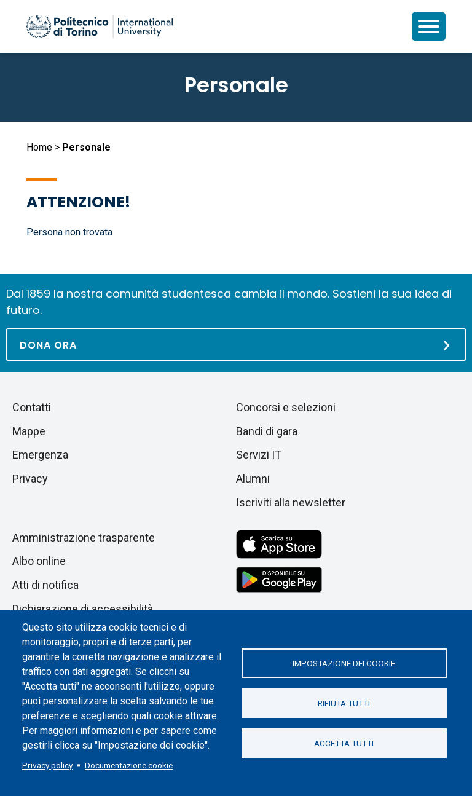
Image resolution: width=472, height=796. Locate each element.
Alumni (253, 478)
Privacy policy (47, 765)
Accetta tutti (344, 743)
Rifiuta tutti (344, 703)
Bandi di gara (266, 431)
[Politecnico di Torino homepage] (99, 26)
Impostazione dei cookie (344, 663)
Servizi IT (258, 454)
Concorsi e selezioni (286, 407)
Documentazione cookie (129, 765)
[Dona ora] (236, 344)
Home (39, 147)
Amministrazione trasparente (83, 537)
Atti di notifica (45, 584)
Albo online (39, 560)
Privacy (30, 478)
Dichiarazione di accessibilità (82, 608)
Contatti (31, 407)
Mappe (28, 431)
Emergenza (40, 454)
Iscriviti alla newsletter (290, 502)
